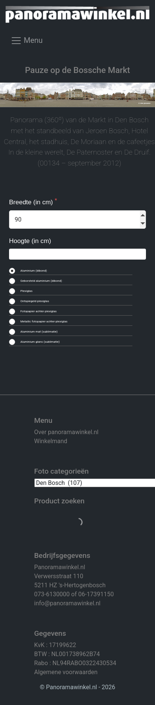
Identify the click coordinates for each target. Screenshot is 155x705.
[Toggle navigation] (26, 43)
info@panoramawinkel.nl (67, 603)
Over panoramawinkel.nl (66, 432)
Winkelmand (51, 441)
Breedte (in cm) (32, 202)
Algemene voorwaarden (66, 672)
